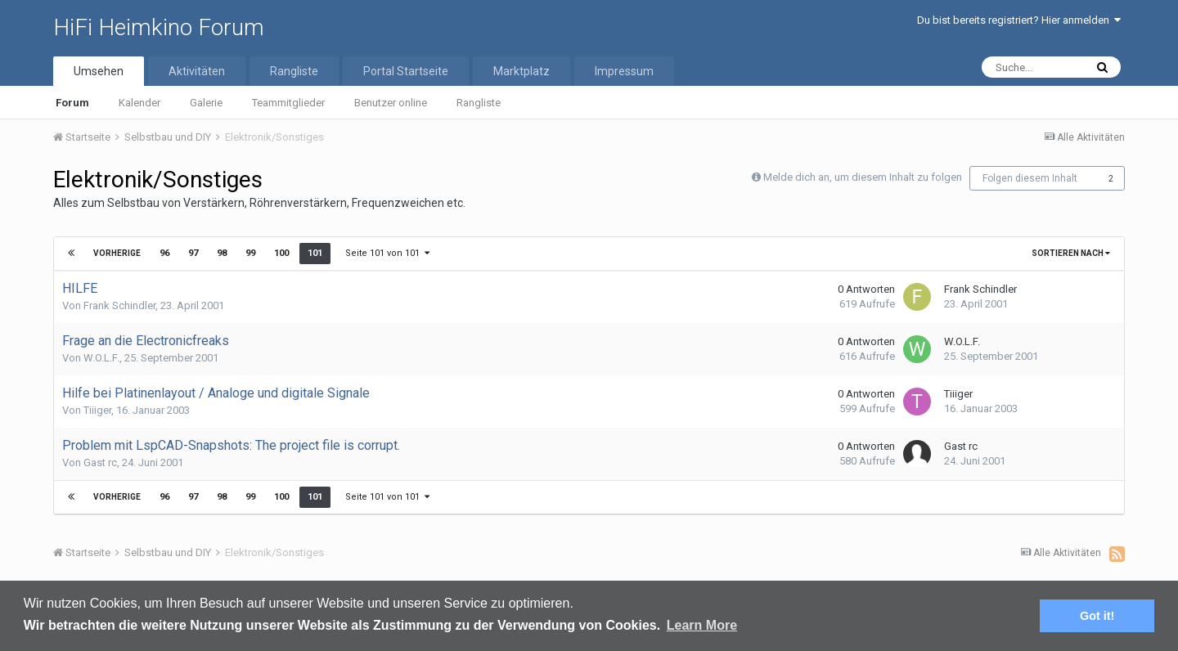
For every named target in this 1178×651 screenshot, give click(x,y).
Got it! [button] (1097, 615)
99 (250, 253)
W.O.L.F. (101, 358)
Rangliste (478, 103)
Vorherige (117, 253)
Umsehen (99, 71)
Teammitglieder (288, 103)
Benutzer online (390, 103)
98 (222, 253)
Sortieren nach (1071, 253)
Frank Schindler (119, 305)
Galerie (206, 103)
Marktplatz (521, 71)
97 (193, 253)
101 (315, 253)
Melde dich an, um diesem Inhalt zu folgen (862, 177)
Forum (72, 103)
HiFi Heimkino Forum (158, 27)
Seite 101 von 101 (387, 253)
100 (281, 253)
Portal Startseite (405, 71)
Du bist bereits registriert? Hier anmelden (1019, 20)
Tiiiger (97, 410)
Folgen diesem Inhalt (1029, 178)
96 (164, 253)
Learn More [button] (702, 625)
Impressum (624, 71)
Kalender (139, 103)
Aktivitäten (197, 71)
